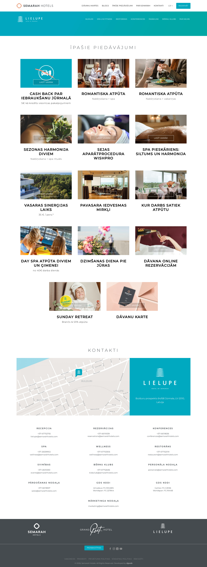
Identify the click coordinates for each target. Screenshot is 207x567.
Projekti (82, 559)
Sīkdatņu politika (122, 559)
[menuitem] (170, 6)
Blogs (105, 6)
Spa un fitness (104, 19)
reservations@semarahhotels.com (103, 436)
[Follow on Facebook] (110, 549)
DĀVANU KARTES (90, 6)
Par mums (185, 19)
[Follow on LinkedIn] (117, 549)
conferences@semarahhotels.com (163, 436)
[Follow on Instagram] (114, 549)
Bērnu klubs (169, 19)
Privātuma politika (99, 559)
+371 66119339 (103, 433)
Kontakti (159, 6)
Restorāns (121, 19)
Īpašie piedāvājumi (122, 6)
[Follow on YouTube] (121, 549)
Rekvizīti (138, 559)
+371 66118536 (163, 433)
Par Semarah (143, 6)
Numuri (89, 19)
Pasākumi (154, 19)
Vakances (69, 559)
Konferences (138, 19)
